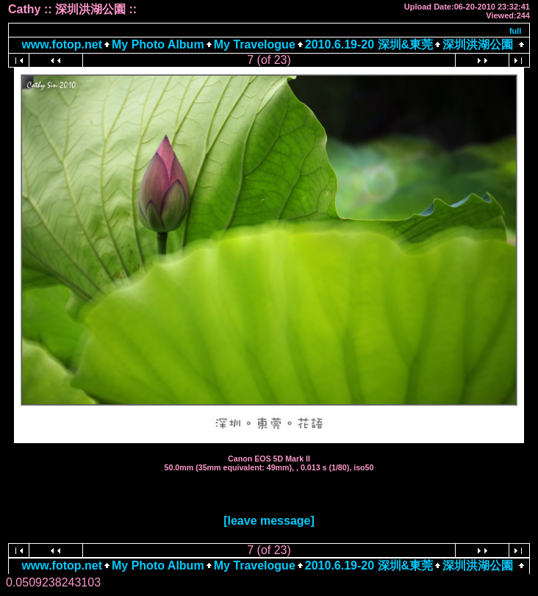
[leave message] (269, 520)
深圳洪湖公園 (477, 44)
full (515, 30)
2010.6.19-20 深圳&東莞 (369, 44)
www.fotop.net (61, 44)
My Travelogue (254, 44)
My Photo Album (158, 44)
